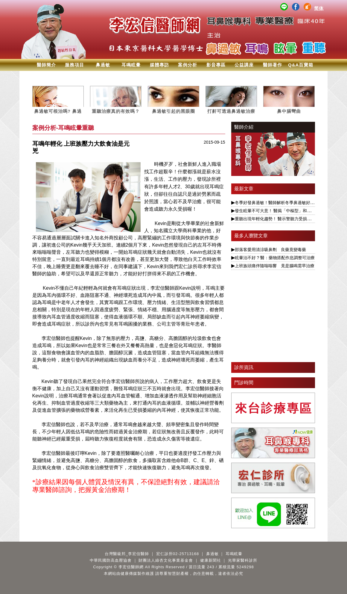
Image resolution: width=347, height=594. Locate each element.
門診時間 (243, 382)
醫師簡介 (46, 64)
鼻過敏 (103, 64)
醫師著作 (272, 64)
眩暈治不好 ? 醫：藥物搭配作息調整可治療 (275, 257)
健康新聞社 (210, 560)
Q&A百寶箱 (300, 64)
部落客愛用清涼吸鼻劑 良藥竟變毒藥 (270, 249)
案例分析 (187, 64)
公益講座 (244, 64)
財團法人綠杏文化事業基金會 (166, 560)
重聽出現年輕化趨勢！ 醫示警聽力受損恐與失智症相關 (286, 218)
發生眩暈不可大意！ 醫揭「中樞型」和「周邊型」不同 (286, 210)
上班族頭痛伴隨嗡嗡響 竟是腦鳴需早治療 (274, 265)
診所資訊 (243, 367)
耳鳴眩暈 (131, 64)
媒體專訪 (159, 64)
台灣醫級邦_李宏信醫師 (127, 554)
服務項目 (74, 64)
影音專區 (216, 64)
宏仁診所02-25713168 (177, 554)
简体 (319, 8)
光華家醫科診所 (242, 560)
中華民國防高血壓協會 (111, 560)
